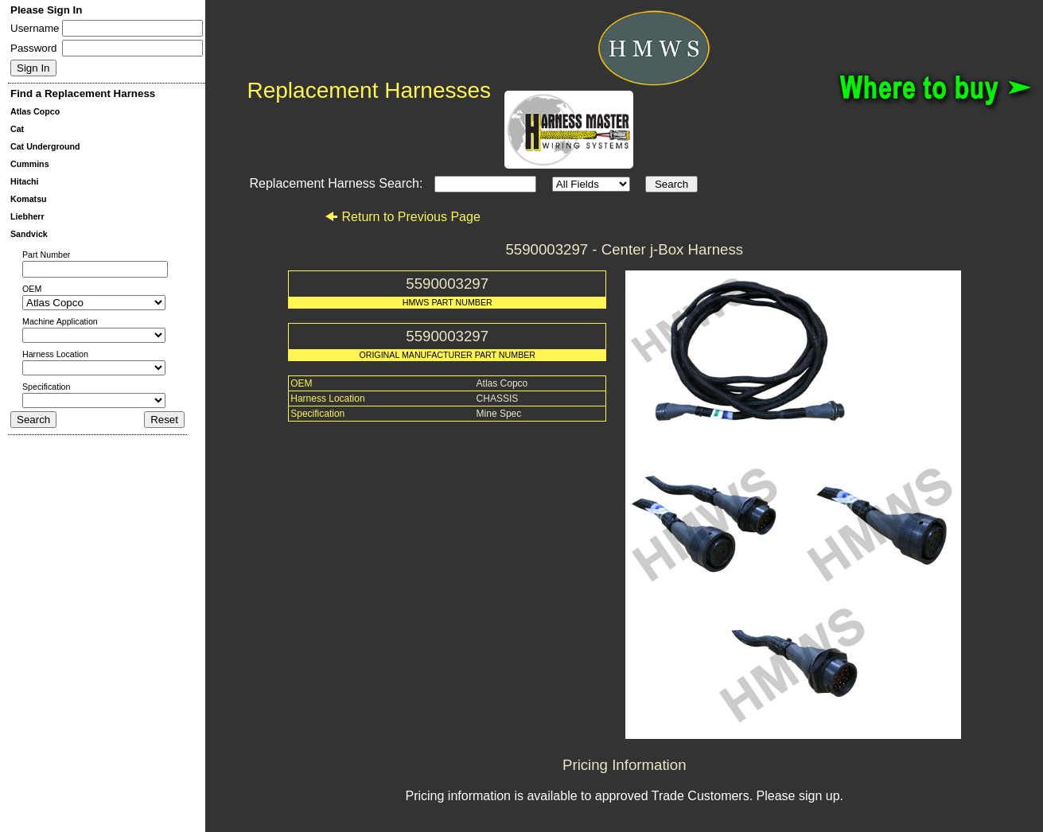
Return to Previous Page (402, 217)
